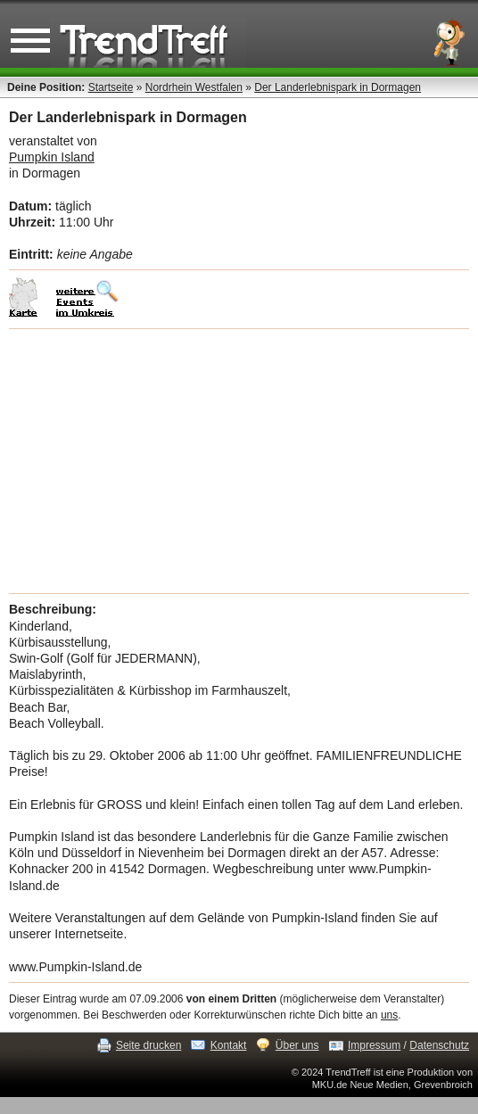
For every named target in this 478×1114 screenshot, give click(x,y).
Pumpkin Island (52, 157)
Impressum (374, 1045)
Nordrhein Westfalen (194, 87)
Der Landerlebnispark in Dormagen (337, 87)
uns (389, 1015)
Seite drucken (148, 1045)
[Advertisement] (239, 461)
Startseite (111, 87)
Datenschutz (439, 1045)
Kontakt (228, 1045)
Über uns (297, 1045)
